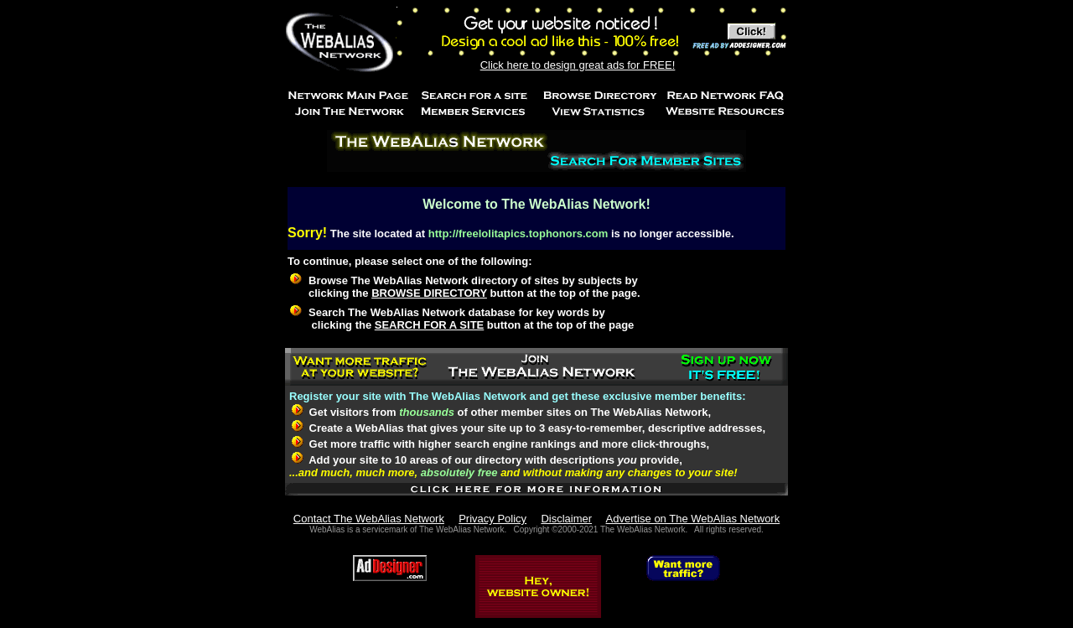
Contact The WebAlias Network (368, 518)
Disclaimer (566, 518)
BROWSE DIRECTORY (429, 293)
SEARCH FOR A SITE (430, 325)
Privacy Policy (492, 518)
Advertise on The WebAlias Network (693, 518)
